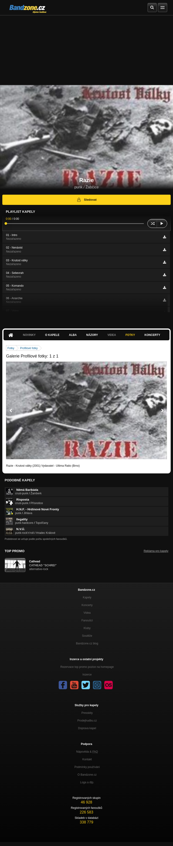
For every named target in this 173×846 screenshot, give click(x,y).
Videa (111, 335)
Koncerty (152, 335)
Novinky (29, 335)
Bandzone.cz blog (87, 643)
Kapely (87, 597)
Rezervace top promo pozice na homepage (87, 667)
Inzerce (87, 674)
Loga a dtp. (87, 782)
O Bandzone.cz (87, 774)
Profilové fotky (28, 348)
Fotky (130, 335)
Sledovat (86, 199)
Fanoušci (87, 620)
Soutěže (87, 635)
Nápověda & (87, 751)
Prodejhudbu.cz (87, 720)
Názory (92, 335)
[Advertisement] (86, 50)
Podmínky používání (87, 767)
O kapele (52, 335)
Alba (73, 335)
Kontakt (87, 759)
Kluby (87, 628)
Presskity (87, 713)
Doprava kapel (87, 728)
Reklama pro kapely (156, 551)
